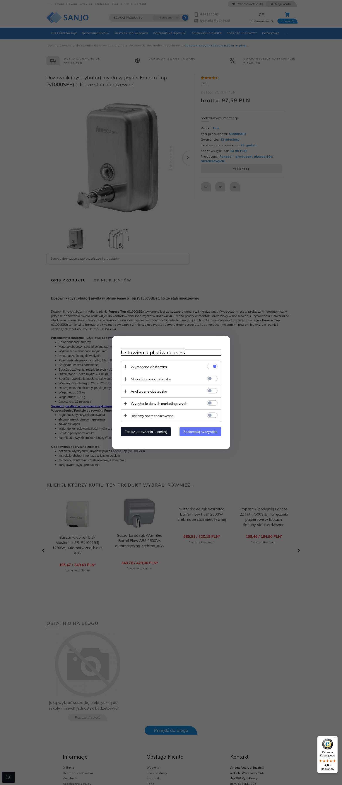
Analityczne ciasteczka (149, 391)
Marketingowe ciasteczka (151, 379)
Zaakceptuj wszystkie (200, 431)
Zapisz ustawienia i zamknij (146, 431)
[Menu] (335, 738)
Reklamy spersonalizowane (152, 415)
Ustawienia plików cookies (153, 352)
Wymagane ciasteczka (149, 366)
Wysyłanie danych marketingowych (159, 403)
